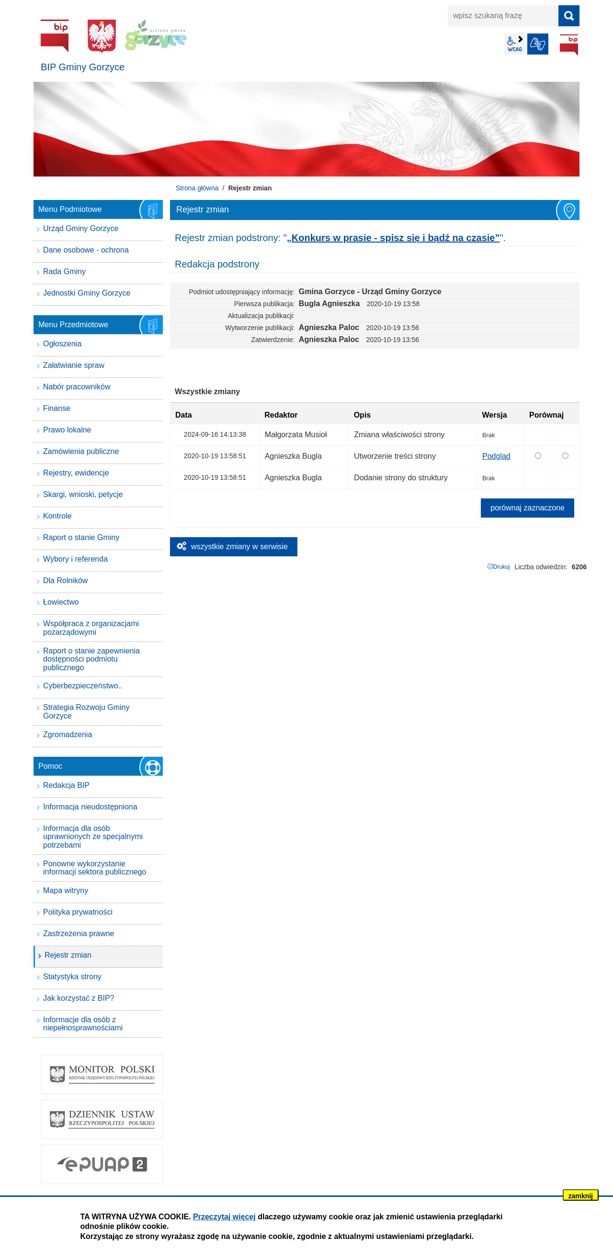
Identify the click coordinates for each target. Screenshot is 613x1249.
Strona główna (197, 188)
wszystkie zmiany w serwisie (239, 546)
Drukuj (501, 567)
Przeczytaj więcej (224, 1217)
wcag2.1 (514, 44)
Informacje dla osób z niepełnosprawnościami (83, 1024)
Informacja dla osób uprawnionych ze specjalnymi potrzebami (93, 836)
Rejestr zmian (68, 955)
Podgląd (496, 456)
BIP (568, 44)
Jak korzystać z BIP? (78, 998)
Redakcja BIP (66, 785)
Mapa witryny (65, 890)
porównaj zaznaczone (527, 508)
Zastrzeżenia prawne (78, 933)
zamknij (580, 1196)
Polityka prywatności (78, 912)
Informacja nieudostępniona (90, 807)
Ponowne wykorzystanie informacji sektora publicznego (94, 868)
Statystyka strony (72, 977)
